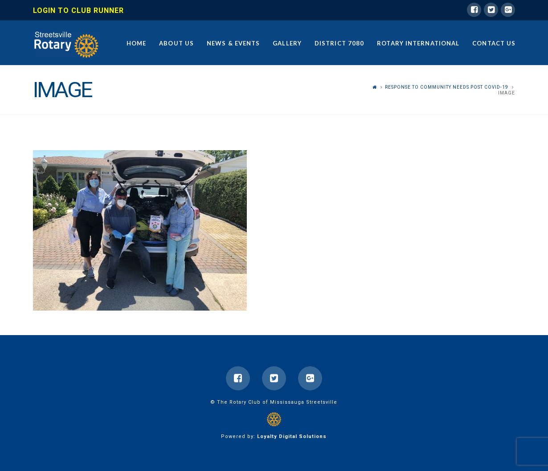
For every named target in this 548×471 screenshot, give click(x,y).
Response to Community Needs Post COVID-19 (446, 87)
